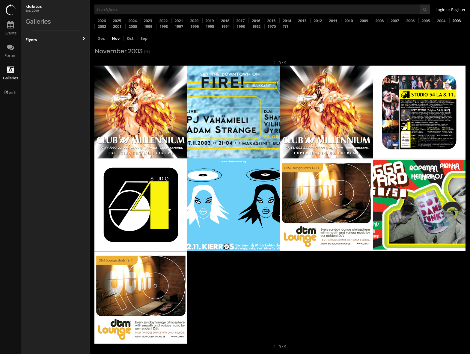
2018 (225, 20)
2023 (148, 20)
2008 (379, 20)
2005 (425, 20)
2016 (256, 20)
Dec (101, 38)
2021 (178, 20)
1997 (179, 26)
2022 (163, 20)
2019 (209, 20)
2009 (364, 20)
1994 (225, 26)
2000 (133, 26)
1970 (271, 26)
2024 (132, 20)
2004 (441, 20)
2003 (456, 20)
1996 (194, 26)
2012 (318, 20)
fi (15, 92)
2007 (395, 20)
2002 (102, 26)
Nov (116, 38)
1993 (240, 26)
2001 (117, 26)
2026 (101, 20)
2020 (194, 20)
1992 (256, 26)
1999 (148, 26)
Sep (144, 38)
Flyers (55, 39)
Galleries (10, 78)
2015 (271, 20)
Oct (131, 38)
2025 (117, 20)
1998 (163, 26)
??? (285, 26)
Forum (10, 55)
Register (458, 9)
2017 (240, 20)
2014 (287, 20)
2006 (410, 20)
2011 (333, 20)
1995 (210, 26)
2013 (302, 20)
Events (10, 33)
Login (440, 9)
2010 (348, 20)
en (11, 92)
